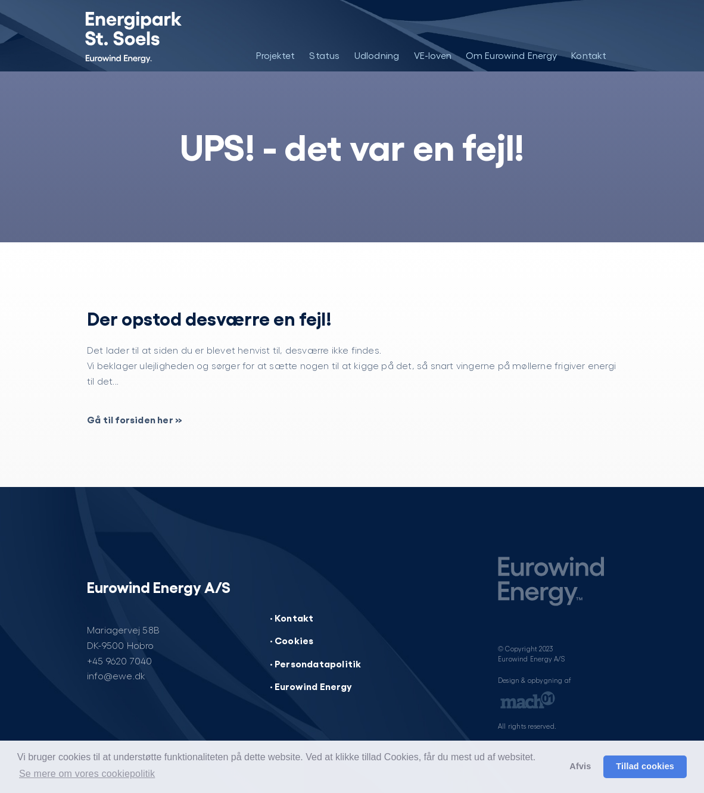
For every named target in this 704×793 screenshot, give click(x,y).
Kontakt (588, 55)
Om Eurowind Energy (511, 55)
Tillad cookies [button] (645, 766)
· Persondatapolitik (316, 663)
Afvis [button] (580, 766)
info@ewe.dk (116, 675)
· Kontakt (292, 617)
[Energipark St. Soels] (142, 35)
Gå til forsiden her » (134, 419)
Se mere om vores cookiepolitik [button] (87, 774)
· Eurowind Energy (311, 686)
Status (324, 55)
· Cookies (292, 640)
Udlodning (377, 55)
